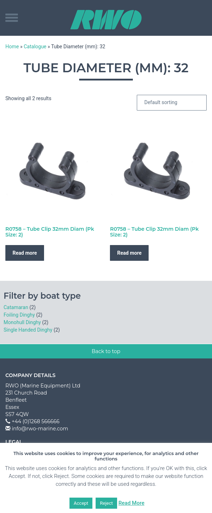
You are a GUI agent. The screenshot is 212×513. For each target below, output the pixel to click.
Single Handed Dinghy (28, 330)
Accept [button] (81, 503)
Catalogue (35, 46)
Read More (132, 503)
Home (12, 46)
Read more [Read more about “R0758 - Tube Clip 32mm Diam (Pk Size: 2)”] (25, 253)
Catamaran (16, 307)
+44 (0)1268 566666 (35, 421)
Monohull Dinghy (22, 322)
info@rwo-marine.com (40, 428)
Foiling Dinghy (19, 315)
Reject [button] (106, 503)
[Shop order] (172, 103)
